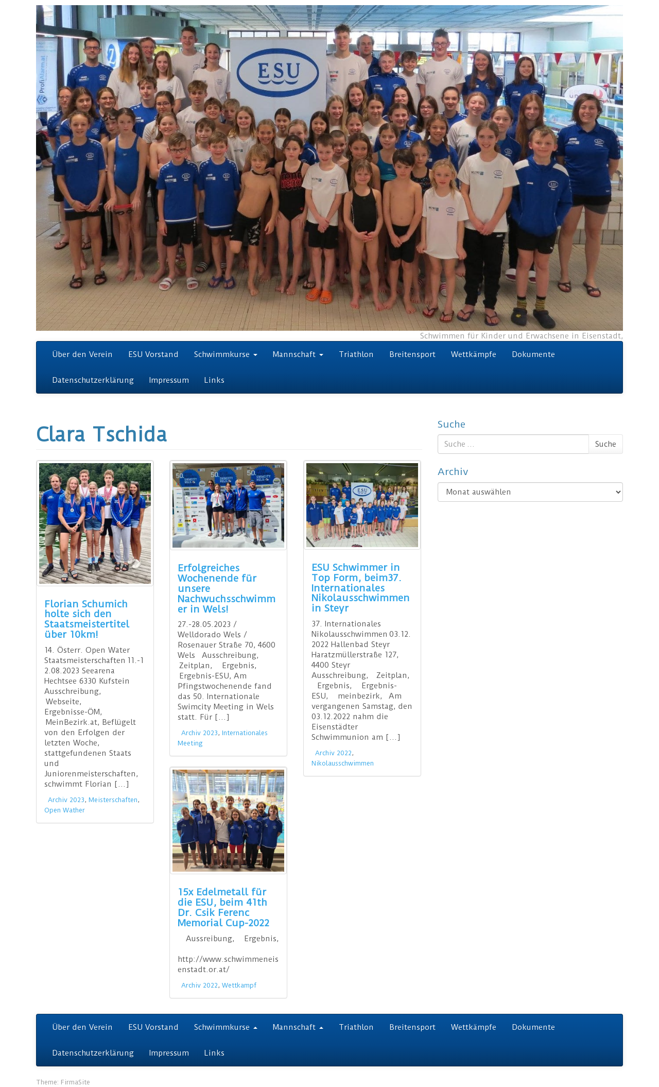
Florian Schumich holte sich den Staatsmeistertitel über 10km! (86, 619)
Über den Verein (82, 354)
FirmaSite (75, 1082)
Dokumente (533, 354)
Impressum (169, 380)
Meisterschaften (113, 800)
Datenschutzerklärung (93, 380)
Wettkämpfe (473, 354)
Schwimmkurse (225, 354)
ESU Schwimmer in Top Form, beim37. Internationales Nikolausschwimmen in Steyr (360, 588)
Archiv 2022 (333, 753)
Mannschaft (298, 354)
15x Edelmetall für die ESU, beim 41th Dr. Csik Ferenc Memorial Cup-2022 (223, 907)
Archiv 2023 (66, 800)
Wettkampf (239, 985)
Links (214, 380)
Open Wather (64, 810)
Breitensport (412, 354)
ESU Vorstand (153, 354)
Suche (605, 444)
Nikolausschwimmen (342, 763)
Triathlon (356, 354)
